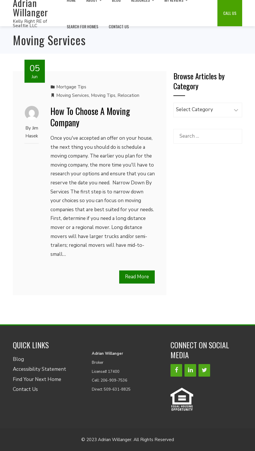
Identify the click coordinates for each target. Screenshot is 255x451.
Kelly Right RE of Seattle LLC (30, 23)
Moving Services (72, 95)
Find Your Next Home (37, 379)
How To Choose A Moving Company (90, 116)
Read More (137, 276)
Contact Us (119, 26)
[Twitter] (204, 370)
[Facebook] (176, 370)
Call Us (229, 13)
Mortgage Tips (71, 87)
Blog (18, 359)
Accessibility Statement (39, 369)
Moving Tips (103, 95)
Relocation (128, 95)
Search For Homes (82, 26)
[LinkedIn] (190, 370)
